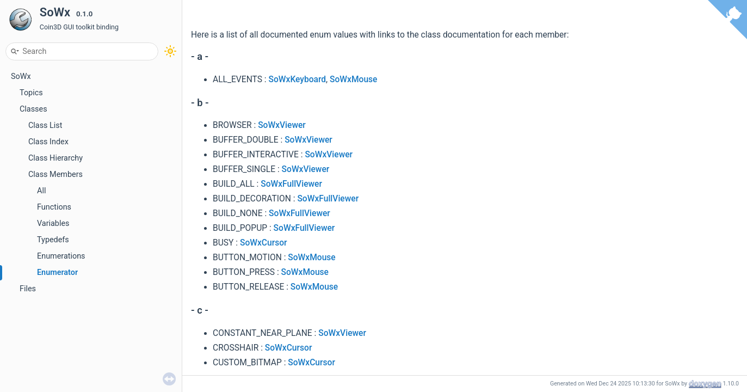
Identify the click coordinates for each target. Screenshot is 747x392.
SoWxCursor (263, 243)
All (41, 190)
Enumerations (61, 256)
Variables (53, 223)
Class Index (48, 141)
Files (28, 288)
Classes (33, 109)
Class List (45, 125)
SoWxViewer (282, 125)
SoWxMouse (353, 79)
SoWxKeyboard (297, 79)
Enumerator (57, 272)
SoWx (21, 76)
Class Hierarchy (55, 158)
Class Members (55, 174)
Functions (54, 207)
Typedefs (53, 239)
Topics (31, 92)
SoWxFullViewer (291, 184)
